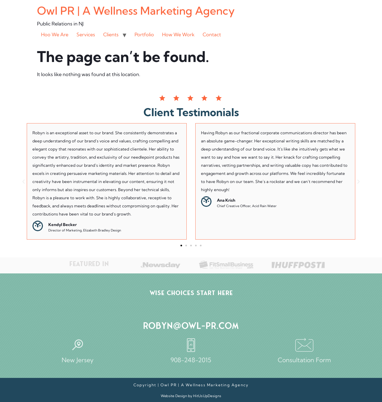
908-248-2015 (190, 360)
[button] (23, 181)
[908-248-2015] (191, 345)
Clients (111, 34)
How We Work (178, 34)
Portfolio (144, 34)
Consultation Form (304, 360)
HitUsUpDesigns (207, 396)
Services (85, 34)
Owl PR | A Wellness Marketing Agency (136, 10)
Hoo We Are (54, 34)
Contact (212, 34)
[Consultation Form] (304, 345)
